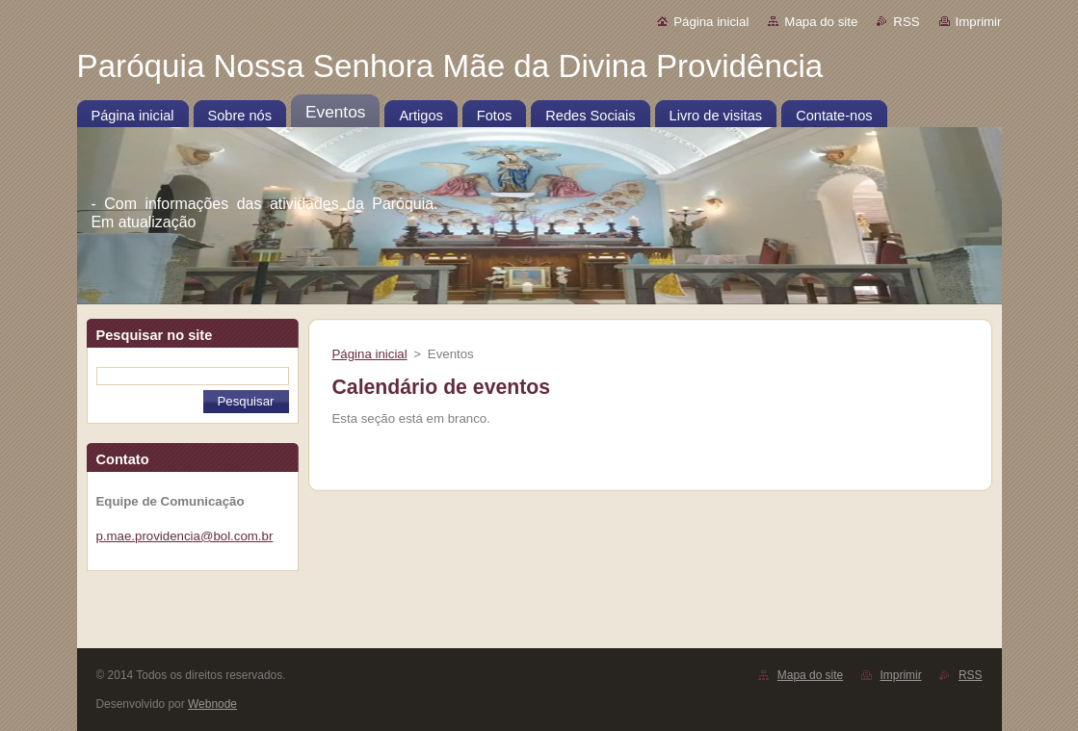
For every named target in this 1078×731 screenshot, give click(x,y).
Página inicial (711, 21)
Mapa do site (820, 21)
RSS (906, 21)
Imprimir (979, 21)
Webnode (212, 704)
